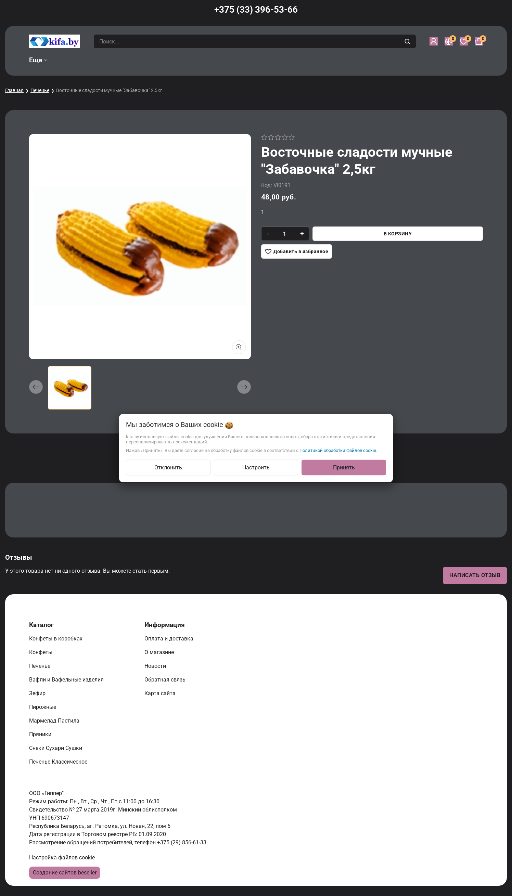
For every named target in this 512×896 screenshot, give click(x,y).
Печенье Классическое (59, 761)
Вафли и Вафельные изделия (67, 679)
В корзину (398, 233)
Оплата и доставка (169, 638)
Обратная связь (165, 679)
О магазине (159, 652)
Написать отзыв (474, 575)
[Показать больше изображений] (239, 347)
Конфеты (42, 652)
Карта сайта (160, 693)
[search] (408, 41)
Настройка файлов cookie (62, 857)
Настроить (256, 467)
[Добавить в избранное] (296, 251)
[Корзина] (479, 41)
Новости (155, 666)
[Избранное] (464, 41)
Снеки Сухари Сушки (56, 748)
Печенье (39, 90)
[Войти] (434, 41)
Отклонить (168, 467)
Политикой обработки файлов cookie (337, 450)
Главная (14, 90)
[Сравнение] (449, 41)
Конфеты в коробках (56, 638)
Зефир (38, 693)
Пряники (41, 734)
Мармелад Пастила (55, 720)
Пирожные (43, 707)
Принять (344, 467)
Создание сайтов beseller (65, 872)
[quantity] (284, 233)
